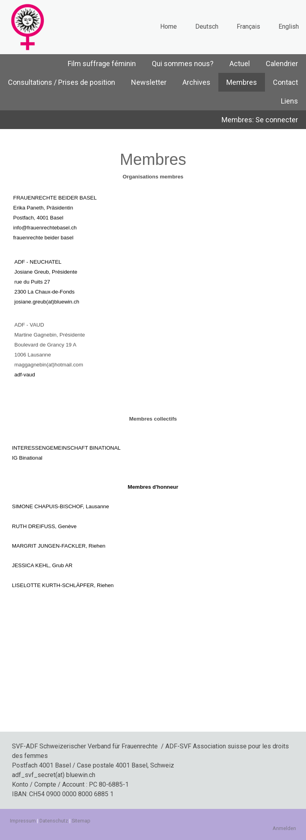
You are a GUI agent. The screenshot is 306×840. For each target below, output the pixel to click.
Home (168, 26)
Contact (285, 82)
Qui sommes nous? (183, 63)
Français (248, 26)
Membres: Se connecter (260, 120)
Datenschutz (53, 821)
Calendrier (282, 63)
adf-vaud (24, 375)
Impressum (23, 821)
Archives (196, 82)
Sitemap (81, 821)
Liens (289, 101)
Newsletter (149, 82)
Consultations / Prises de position (61, 82)
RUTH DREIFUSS (33, 526)
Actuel (240, 63)
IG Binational (27, 458)
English (289, 26)
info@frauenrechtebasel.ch (45, 228)
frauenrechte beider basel (43, 238)
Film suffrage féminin (102, 63)
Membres (241, 82)
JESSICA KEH (29, 565)
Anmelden (284, 828)
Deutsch (206, 26)
